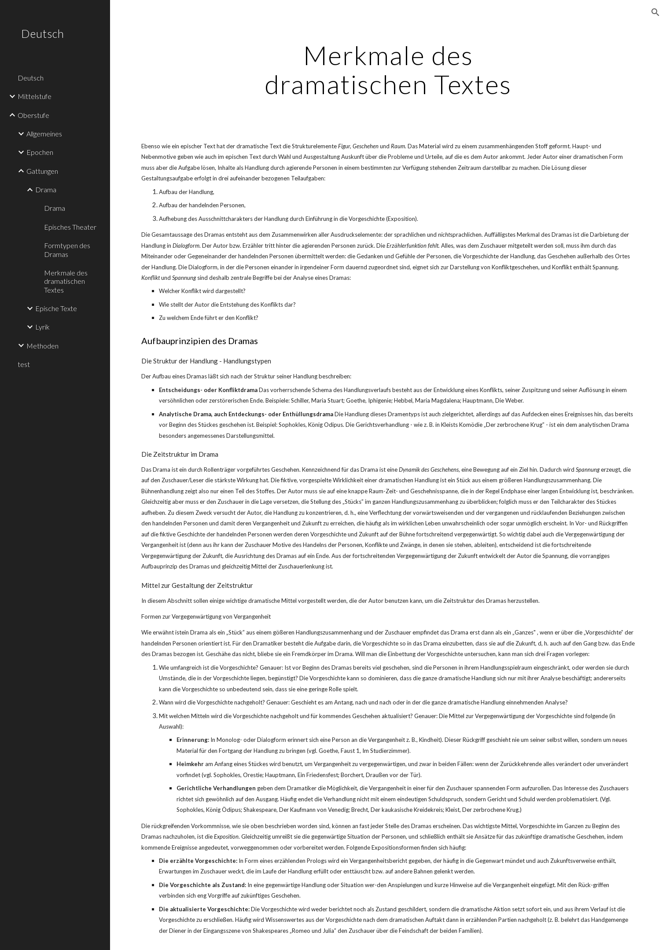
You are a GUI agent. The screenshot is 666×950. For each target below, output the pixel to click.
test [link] (24, 364)
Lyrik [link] (42, 327)
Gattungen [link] (42, 171)
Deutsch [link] (31, 77)
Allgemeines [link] (44, 133)
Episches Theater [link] (70, 227)
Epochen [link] (39, 152)
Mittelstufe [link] (35, 96)
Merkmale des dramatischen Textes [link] (66, 281)
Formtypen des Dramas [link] (67, 249)
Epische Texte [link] (56, 308)
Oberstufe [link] (33, 115)
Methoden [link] (42, 345)
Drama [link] (45, 189)
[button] (655, 12)
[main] (388, 69)
